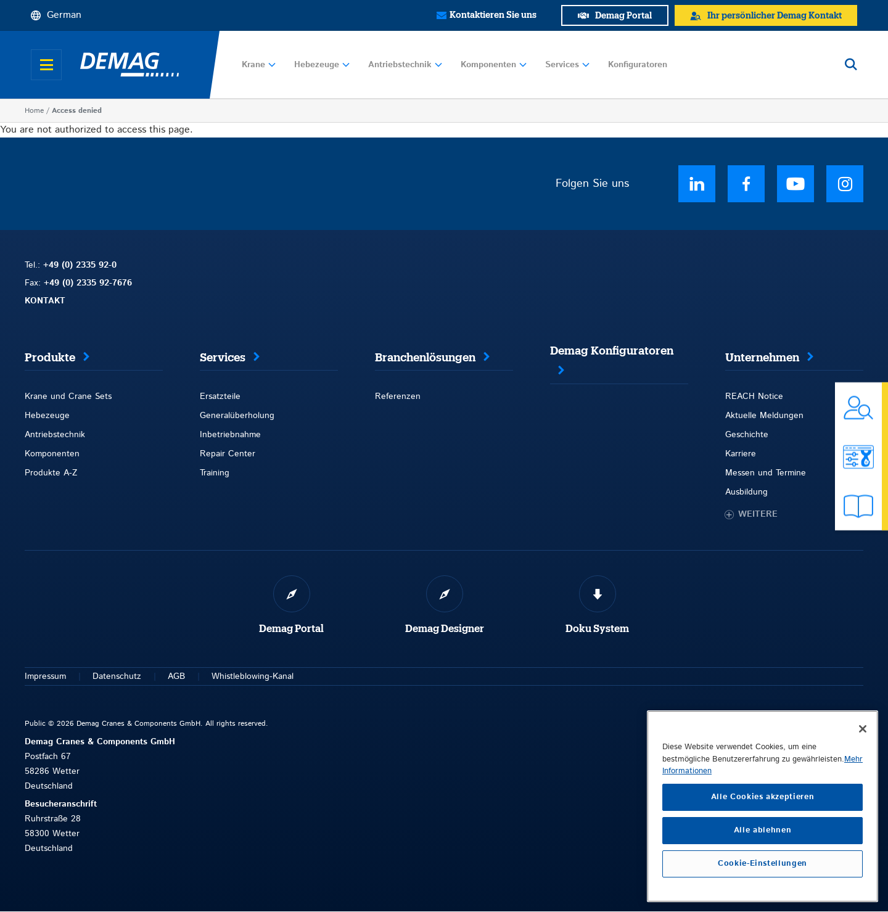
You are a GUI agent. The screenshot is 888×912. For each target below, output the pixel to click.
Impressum (45, 676)
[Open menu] (46, 65)
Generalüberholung (237, 415)
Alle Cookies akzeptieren (763, 797)
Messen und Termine (765, 473)
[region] (762, 806)
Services (567, 65)
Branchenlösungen (425, 357)
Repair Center (227, 454)
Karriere (740, 454)
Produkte (50, 357)
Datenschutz (116, 676)
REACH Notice (754, 396)
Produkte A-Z (51, 473)
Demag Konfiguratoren (611, 350)
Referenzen (398, 396)
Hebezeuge (322, 65)
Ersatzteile (220, 396)
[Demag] (129, 64)
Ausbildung (746, 492)
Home (34, 110)
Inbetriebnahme (230, 435)
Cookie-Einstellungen (762, 863)
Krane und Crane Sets (68, 396)
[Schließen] (862, 728)
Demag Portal (291, 629)
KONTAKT (45, 301)
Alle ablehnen (763, 830)
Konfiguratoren (637, 65)
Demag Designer (444, 629)
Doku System (597, 629)
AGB (176, 676)
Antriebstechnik (405, 65)
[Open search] (851, 64)
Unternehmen (762, 357)
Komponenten (494, 65)
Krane (259, 65)
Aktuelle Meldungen (764, 415)
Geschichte (746, 435)
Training (214, 473)
